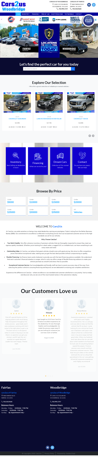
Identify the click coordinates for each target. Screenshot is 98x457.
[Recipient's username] (47, 69)
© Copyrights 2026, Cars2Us (31, 453)
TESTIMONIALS (69, 14)
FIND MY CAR (45, 14)
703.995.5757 (63, 9)
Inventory (25, 14)
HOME (18, 14)
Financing (35, 14)
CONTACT (79, 14)
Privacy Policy (49, 453)
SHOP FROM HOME (57, 14)
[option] (17, 111)
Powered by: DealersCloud (66, 453)
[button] (46, 376)
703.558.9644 (76, 9)
